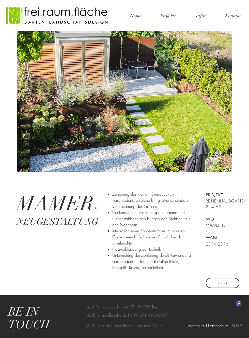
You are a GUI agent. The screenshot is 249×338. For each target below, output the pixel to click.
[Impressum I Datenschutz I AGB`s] (215, 325)
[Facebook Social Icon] (238, 303)
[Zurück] (222, 283)
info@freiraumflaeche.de (106, 315)
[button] (124, 101)
